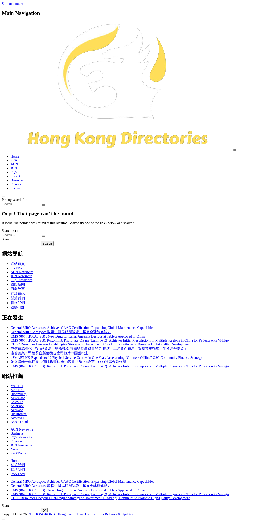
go (44, 510)
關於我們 (18, 298)
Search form (10, 230)
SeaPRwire (18, 268)
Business (17, 180)
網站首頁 (18, 264)
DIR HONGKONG (41, 514)
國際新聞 (18, 284)
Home (15, 156)
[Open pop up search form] (3, 196)
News (15, 449)
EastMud (17, 402)
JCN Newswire (21, 276)
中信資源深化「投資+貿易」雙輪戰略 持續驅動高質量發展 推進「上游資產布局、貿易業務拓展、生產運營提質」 (99, 348)
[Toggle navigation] (235, 150)
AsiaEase (17, 406)
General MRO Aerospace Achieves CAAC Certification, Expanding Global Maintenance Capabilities (82, 328)
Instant (15, 176)
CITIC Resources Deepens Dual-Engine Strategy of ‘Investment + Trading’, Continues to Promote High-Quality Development (100, 344)
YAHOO (17, 386)
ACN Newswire (22, 272)
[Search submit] (43, 205)
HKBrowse (19, 414)
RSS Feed (18, 474)
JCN (14, 168)
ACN (14, 164)
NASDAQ (18, 390)
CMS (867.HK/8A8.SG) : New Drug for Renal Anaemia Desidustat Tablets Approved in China (78, 336)
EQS (14, 172)
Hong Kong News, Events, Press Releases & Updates (95, 514)
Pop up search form (15, 199)
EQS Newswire (21, 280)
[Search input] (21, 204)
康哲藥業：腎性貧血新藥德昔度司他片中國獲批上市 (51, 353)
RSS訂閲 (17, 307)
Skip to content (12, 4)
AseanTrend (19, 422)
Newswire (18, 398)
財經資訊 (18, 293)
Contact (16, 188)
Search (6, 239)
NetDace (17, 410)
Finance (16, 184)
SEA (14, 160)
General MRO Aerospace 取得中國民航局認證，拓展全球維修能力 (61, 332)
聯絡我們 (18, 303)
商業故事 (18, 289)
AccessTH (18, 418)
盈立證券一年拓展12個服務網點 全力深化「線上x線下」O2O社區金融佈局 (68, 362)
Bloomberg (19, 394)
